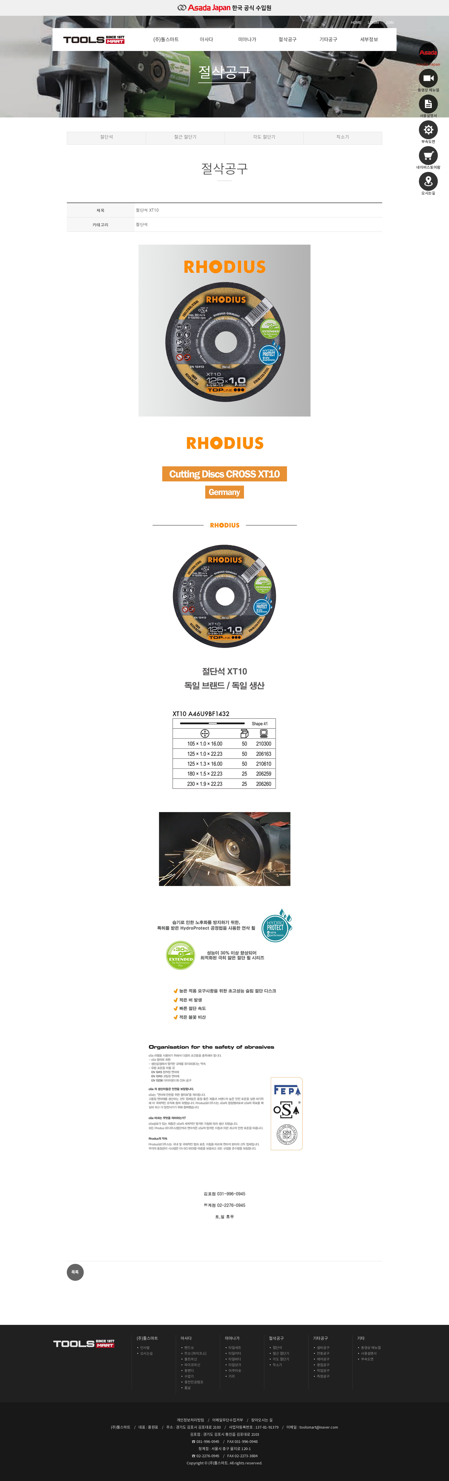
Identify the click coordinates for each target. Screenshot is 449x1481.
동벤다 (189, 1370)
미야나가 (247, 39)
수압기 (189, 1376)
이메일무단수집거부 (227, 1420)
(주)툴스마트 (166, 39)
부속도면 (367, 1359)
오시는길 (146, 1353)
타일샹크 (235, 1365)
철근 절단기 (185, 137)
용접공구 (323, 1365)
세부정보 (369, 39)
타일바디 (235, 1359)
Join (389, 22)
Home (356, 22)
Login (373, 22)
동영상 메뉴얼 (371, 1348)
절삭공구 (288, 39)
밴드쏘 (189, 1348)
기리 (232, 1376)
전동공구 (323, 1353)
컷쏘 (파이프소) (195, 1353)
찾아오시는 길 (262, 1420)
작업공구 (323, 1370)
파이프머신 (192, 1365)
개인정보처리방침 (190, 1420)
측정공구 (323, 1376)
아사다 (206, 39)
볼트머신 (190, 1359)
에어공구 (323, 1359)
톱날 (187, 1388)
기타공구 (328, 39)
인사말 (145, 1348)
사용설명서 (369, 1353)
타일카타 (235, 1353)
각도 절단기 (264, 137)
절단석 (106, 137)
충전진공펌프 (193, 1382)
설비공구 (323, 1348)
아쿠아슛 (235, 1370)
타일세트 (235, 1348)
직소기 (342, 137)
